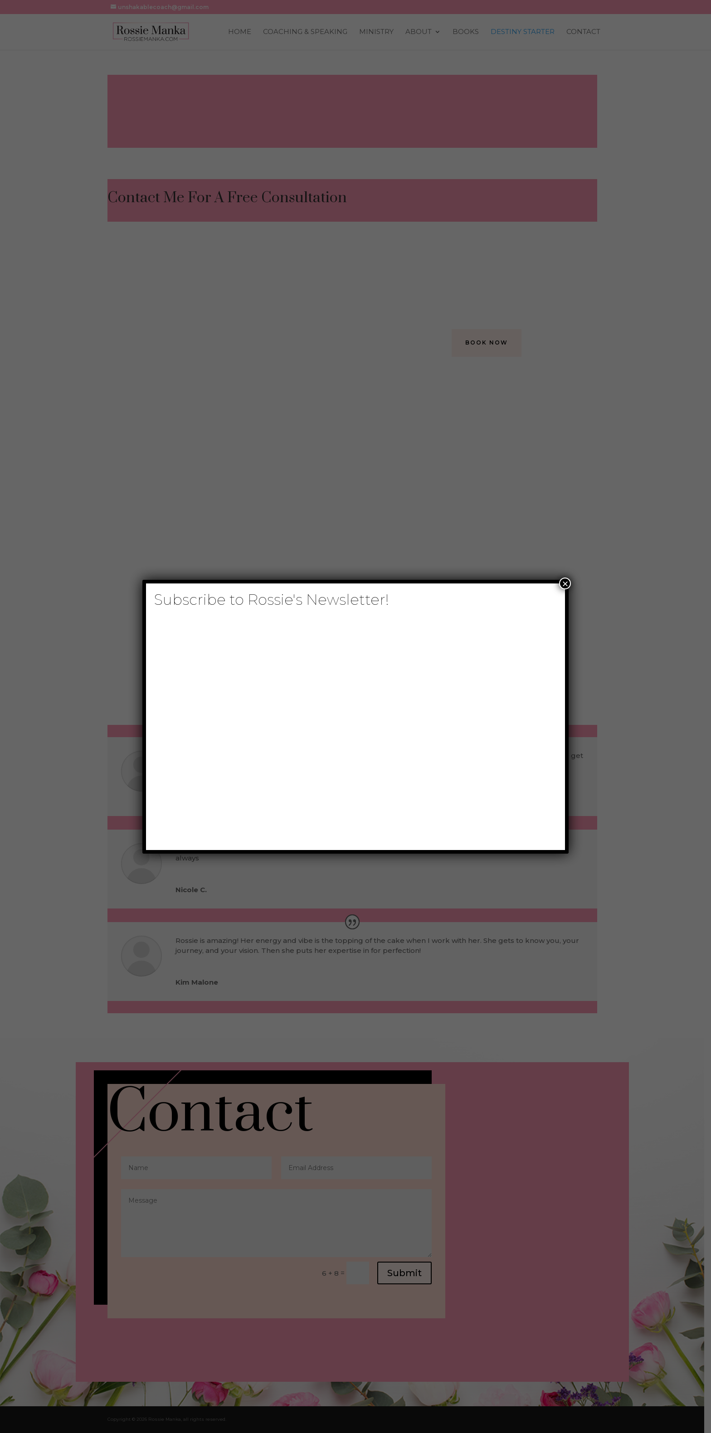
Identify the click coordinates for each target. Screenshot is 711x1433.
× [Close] (565, 583)
